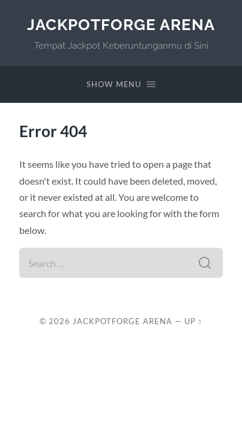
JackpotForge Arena (121, 24)
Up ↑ (193, 321)
